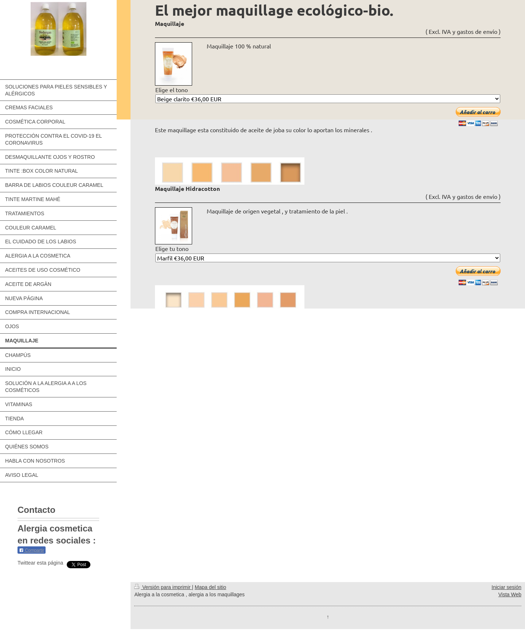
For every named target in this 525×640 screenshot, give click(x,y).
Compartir (31, 550)
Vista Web (509, 594)
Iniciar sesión (506, 587)
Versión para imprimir (163, 587)
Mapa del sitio (210, 587)
